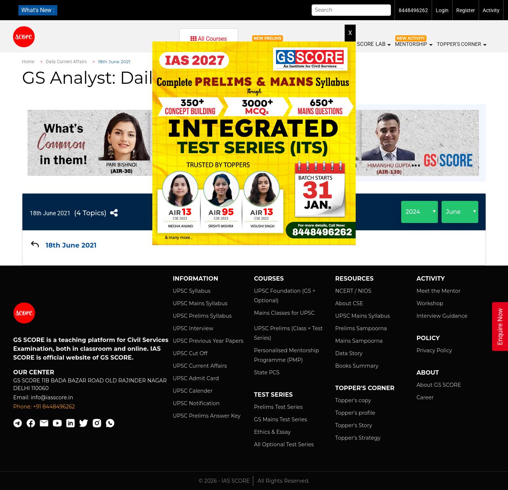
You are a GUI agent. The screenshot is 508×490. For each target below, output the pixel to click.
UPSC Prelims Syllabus (202, 316)
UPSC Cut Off (190, 353)
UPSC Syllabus (192, 291)
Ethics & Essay (272, 432)
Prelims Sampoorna (361, 328)
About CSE (349, 303)
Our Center (33, 372)
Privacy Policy (434, 350)
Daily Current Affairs (66, 61)
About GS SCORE (439, 385)
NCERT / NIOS (353, 291)
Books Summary (356, 366)
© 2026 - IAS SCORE (224, 481)
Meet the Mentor (439, 291)
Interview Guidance (442, 316)
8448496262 (413, 10)
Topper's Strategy (357, 438)
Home (28, 61)
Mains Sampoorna (358, 341)
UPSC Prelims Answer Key (207, 415)
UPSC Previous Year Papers (208, 341)
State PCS (267, 372)
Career (425, 397)
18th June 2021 (50, 213)
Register (465, 10)
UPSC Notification (196, 403)
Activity (491, 10)
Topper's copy (353, 400)
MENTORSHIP (413, 44)
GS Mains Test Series (280, 419)
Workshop (430, 303)
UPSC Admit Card (196, 378)
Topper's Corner (461, 44)
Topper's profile (355, 413)
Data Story (348, 353)
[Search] (351, 10)
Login (442, 10)
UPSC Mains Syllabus (200, 303)
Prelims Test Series (278, 407)
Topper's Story (353, 425)
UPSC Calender (193, 391)
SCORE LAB (373, 44)
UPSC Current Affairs (200, 366)
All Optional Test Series (284, 444)
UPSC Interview (193, 328)
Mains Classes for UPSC (284, 313)
